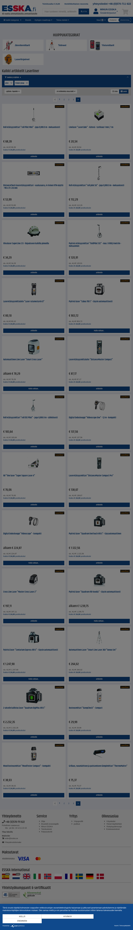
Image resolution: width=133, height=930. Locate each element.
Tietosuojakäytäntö (124, 925)
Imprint (116, 925)
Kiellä (22, 921)
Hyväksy (66, 921)
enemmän (111, 921)
